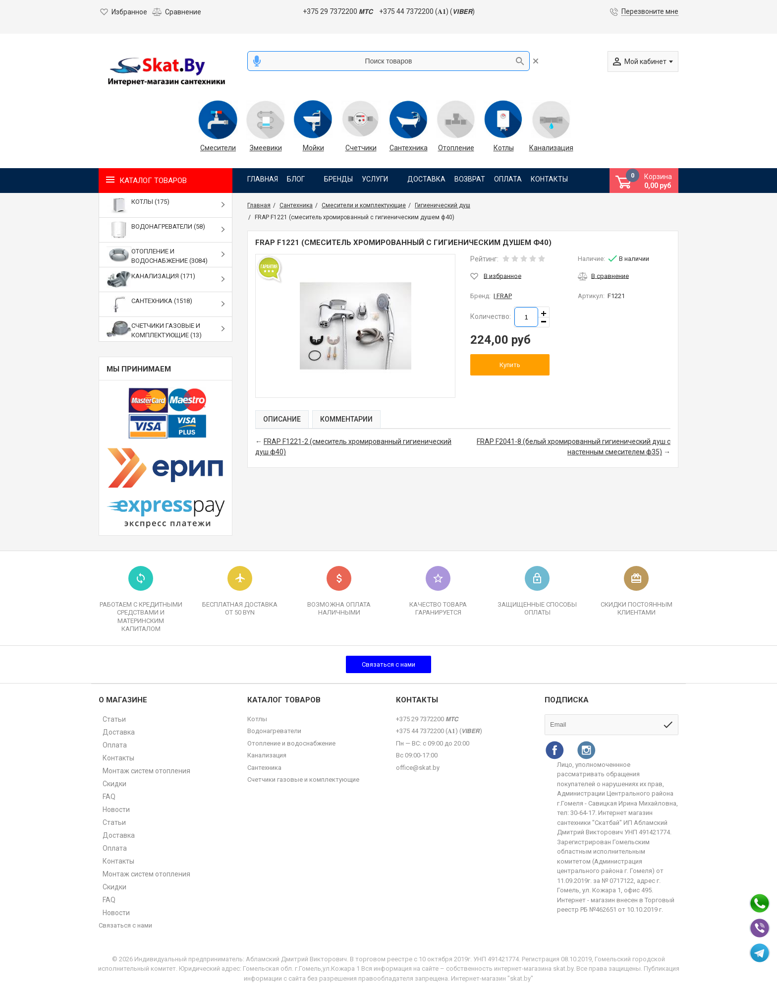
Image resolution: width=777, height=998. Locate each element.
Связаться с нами (388, 664)
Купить (510, 365)
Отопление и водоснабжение (291, 743)
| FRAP (503, 296)
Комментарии (346, 419)
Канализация (551, 148)
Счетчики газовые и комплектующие (303, 779)
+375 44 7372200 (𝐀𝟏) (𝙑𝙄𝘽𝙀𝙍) (427, 11)
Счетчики (361, 148)
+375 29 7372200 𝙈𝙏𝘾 (338, 11)
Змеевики (266, 148)
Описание (282, 419)
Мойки (313, 148)
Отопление (456, 148)
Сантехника (408, 148)
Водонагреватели (274, 731)
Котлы (504, 148)
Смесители (218, 148)
